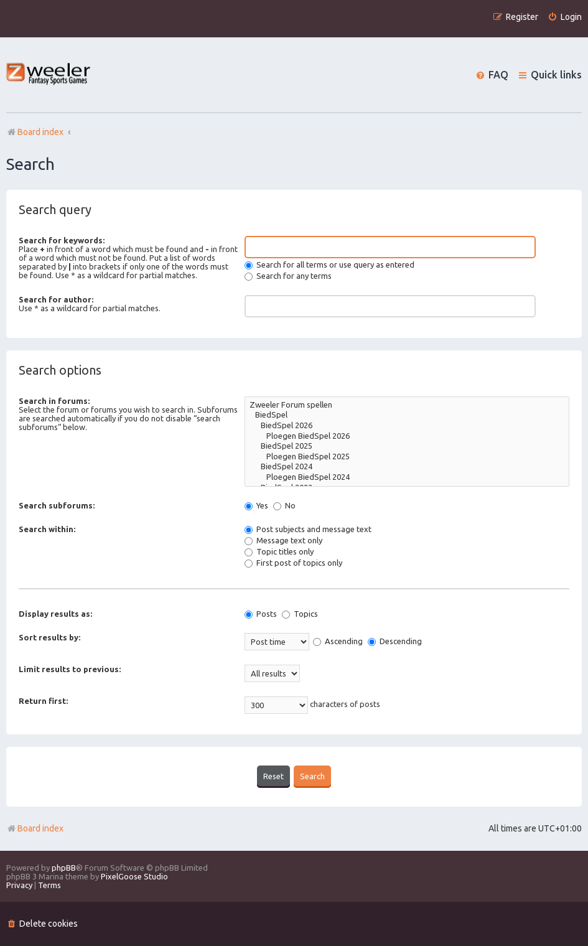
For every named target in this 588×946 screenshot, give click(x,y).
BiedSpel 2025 (407, 446)
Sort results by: (49, 637)
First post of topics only (293, 562)
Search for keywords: (62, 240)
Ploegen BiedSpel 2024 (407, 477)
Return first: (43, 700)
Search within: (47, 529)
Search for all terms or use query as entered (329, 264)
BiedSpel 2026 (407, 426)
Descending (395, 641)
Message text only (283, 540)
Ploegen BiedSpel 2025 (407, 457)
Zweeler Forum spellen (407, 405)
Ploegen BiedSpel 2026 (407, 436)
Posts (261, 613)
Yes (256, 505)
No (284, 505)
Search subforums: (57, 505)
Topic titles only (279, 551)
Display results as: (55, 613)
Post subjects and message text (308, 529)
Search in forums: (54, 400)
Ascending (338, 641)
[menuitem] (565, 17)
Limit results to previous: (70, 669)
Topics (300, 613)
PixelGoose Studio (134, 876)
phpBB (64, 867)
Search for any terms (288, 275)
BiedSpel (407, 415)
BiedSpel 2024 (407, 467)
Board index (34, 828)
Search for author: (56, 299)
